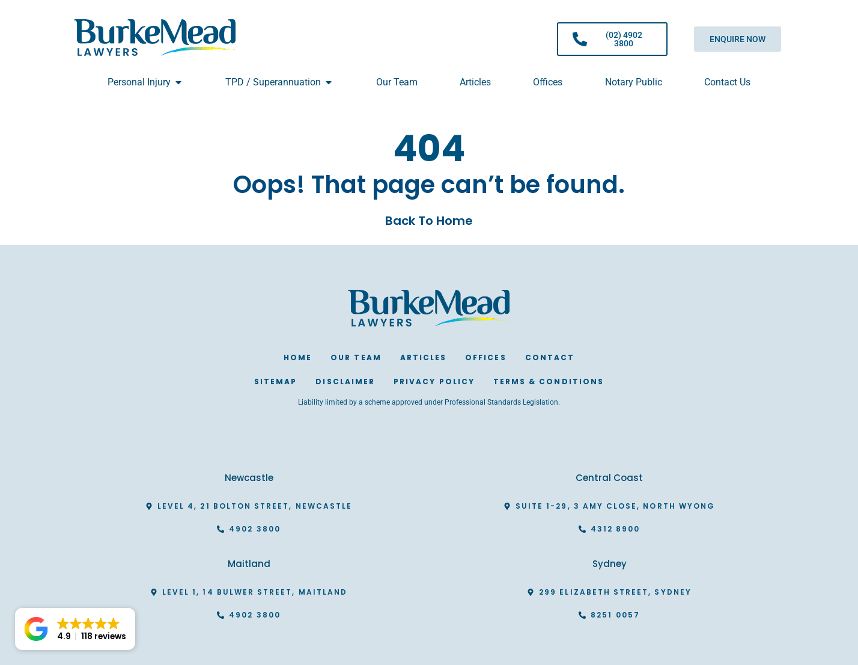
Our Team (355, 357)
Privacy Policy (434, 381)
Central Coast (609, 477)
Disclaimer (345, 381)
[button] (75, 629)
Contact (549, 357)
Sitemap (275, 381)
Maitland (249, 563)
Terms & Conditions (548, 381)
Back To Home (429, 220)
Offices (485, 357)
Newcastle (249, 477)
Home (298, 357)
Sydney (609, 563)
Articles (423, 357)
